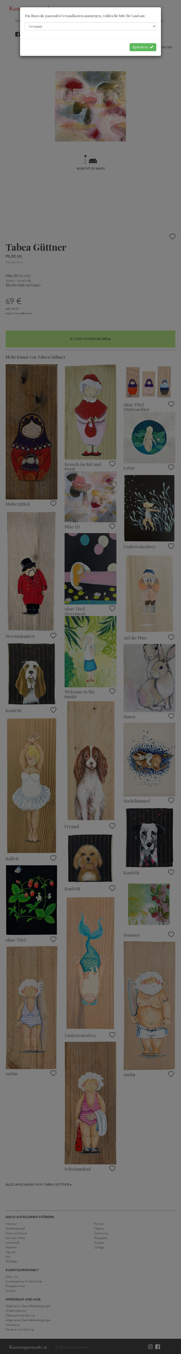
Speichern (143, 47)
